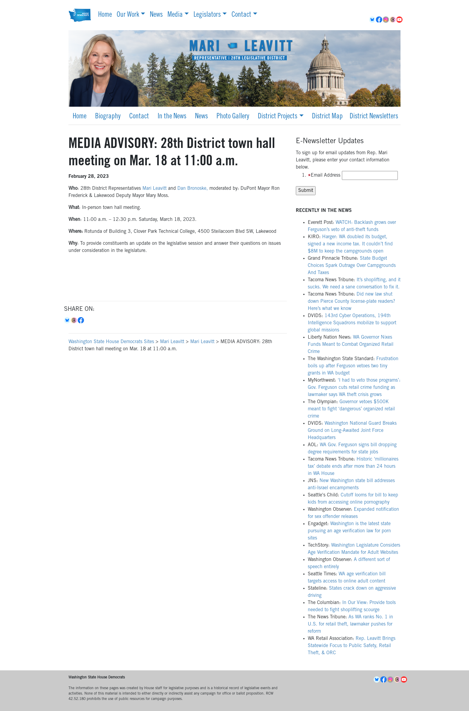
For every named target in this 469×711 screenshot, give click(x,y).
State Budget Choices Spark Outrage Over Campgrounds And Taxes (352, 265)
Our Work (128, 15)
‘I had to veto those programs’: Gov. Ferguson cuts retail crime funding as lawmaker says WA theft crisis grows (354, 387)
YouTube (400, 19)
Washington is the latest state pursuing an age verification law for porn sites (349, 531)
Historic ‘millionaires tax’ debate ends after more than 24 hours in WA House (353, 466)
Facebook (379, 19)
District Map (327, 116)
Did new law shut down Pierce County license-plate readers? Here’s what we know (351, 301)
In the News (172, 116)
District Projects (277, 116)
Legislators (207, 15)
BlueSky (372, 19)
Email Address (324, 175)
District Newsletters (374, 116)
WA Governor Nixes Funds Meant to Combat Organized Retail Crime (350, 344)
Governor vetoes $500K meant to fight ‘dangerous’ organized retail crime (351, 409)
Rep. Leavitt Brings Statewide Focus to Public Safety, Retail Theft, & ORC (351, 645)
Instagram (386, 19)
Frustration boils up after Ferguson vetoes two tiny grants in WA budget (353, 366)
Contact (241, 15)
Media (175, 15)
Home (105, 15)
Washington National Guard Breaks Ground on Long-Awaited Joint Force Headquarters (352, 430)
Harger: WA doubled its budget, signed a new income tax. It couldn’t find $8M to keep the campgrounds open (350, 244)
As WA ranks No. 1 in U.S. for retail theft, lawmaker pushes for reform (350, 624)
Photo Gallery (233, 116)
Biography (108, 116)
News (156, 15)
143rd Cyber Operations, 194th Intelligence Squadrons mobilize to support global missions (352, 323)
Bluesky (67, 320)
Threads (393, 19)
